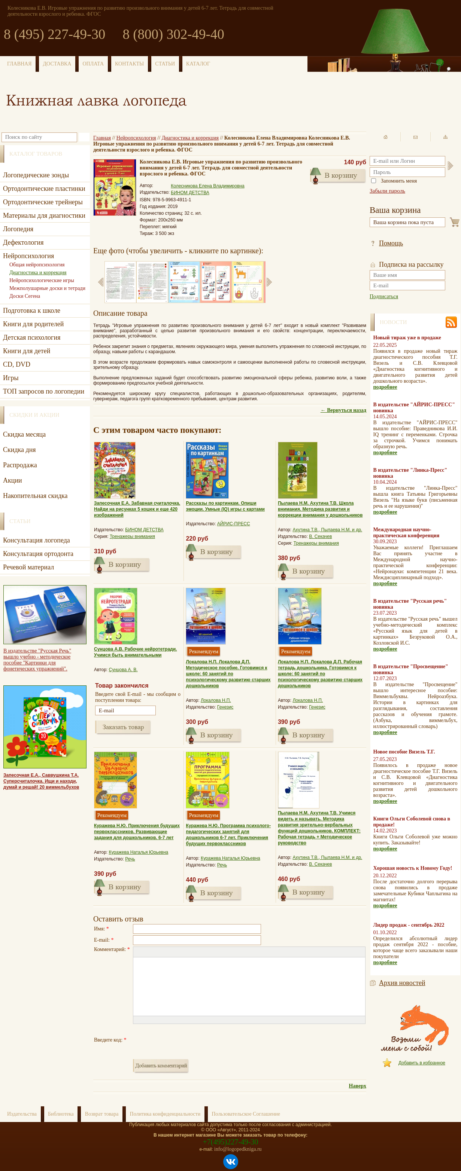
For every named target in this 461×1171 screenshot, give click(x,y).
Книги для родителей (33, 324)
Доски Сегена (24, 296)
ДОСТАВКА (57, 64)
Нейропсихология (136, 138)
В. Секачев (320, 536)
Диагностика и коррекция (190, 138)
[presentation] (190, 1040)
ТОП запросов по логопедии (43, 391)
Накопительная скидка (35, 495)
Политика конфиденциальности (165, 1114)
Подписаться (384, 296)
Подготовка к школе (31, 310)
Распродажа (20, 465)
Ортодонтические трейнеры (43, 202)
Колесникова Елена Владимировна (207, 186)
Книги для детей (26, 351)
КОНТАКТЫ (129, 64)
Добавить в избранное (421, 1062)
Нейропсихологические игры (41, 280)
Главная (102, 138)
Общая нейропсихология (37, 264)
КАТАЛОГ (198, 64)
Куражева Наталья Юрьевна (139, 852)
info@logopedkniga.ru (238, 1149)
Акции (12, 480)
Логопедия (18, 229)
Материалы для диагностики (44, 215)
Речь (130, 859)
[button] (138, 952)
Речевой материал (28, 567)
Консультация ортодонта (38, 553)
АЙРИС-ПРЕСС (233, 523)
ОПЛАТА (93, 64)
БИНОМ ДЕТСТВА (190, 192)
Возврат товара (102, 1114)
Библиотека (61, 1114)
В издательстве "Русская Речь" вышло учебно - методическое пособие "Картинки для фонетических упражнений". (37, 660)
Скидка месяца (24, 434)
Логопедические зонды (36, 175)
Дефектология (23, 242)
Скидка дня (19, 449)
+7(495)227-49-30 (230, 1142)
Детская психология (31, 337)
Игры (10, 378)
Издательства (22, 1114)
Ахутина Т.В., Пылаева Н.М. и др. (327, 529)
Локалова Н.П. (216, 700)
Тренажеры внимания (132, 536)
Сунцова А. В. (123, 669)
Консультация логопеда (36, 540)
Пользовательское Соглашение (246, 1114)
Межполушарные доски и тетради (47, 288)
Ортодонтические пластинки (44, 188)
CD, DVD (16, 364)
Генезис (225, 707)
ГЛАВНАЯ (19, 64)
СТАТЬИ (165, 64)
